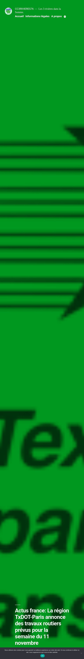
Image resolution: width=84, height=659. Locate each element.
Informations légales (37, 16)
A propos (56, 16)
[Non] (81, 653)
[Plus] (65, 16)
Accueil (19, 16)
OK (42, 656)
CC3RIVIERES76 (24, 8)
